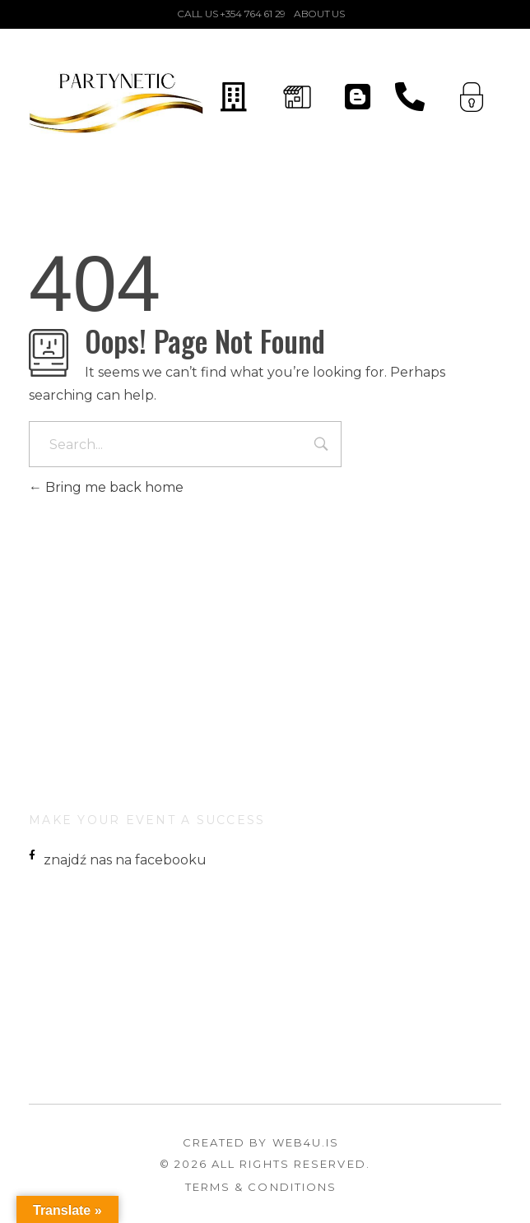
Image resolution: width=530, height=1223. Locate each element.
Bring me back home (106, 487)
